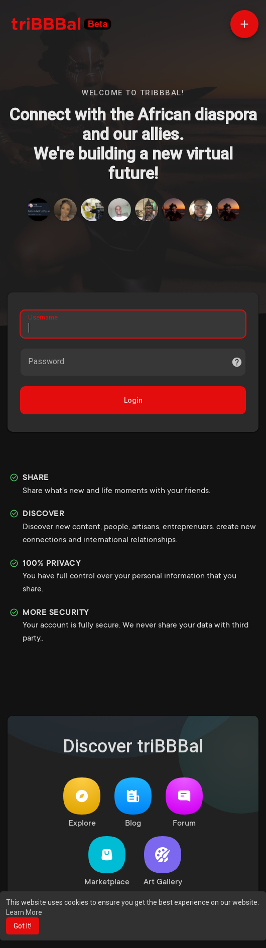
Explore (81, 802)
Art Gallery (163, 861)
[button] (244, 24)
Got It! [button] (23, 926)
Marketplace (106, 861)
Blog (133, 802)
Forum (184, 802)
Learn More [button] (24, 912)
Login (133, 400)
